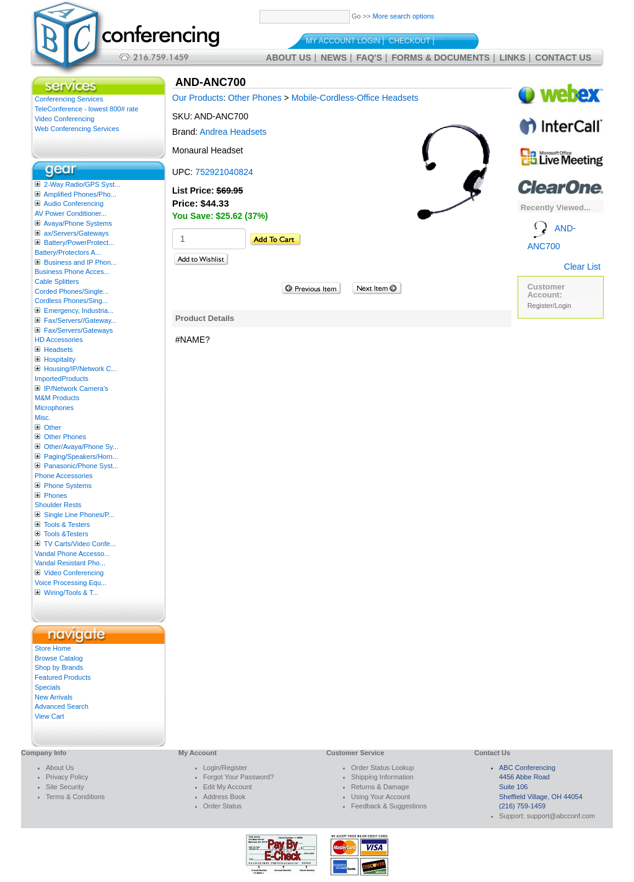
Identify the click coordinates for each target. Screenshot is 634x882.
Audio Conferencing (73, 203)
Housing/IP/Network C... (80, 368)
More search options (404, 16)
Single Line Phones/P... (79, 514)
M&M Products (57, 397)
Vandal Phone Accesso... (72, 553)
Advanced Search (62, 706)
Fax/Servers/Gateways (78, 330)
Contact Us (563, 57)
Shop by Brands (59, 667)
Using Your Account (380, 796)
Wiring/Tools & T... (71, 592)
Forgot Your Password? (238, 777)
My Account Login (343, 40)
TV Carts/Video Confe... (80, 543)
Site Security (65, 786)
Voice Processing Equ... (70, 582)
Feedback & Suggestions (389, 806)
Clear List (582, 267)
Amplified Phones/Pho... (79, 194)
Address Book (224, 796)
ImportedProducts (62, 378)
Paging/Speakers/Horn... (81, 456)
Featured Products (63, 677)
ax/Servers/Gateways (76, 233)
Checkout (409, 40)
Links (513, 57)
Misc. (43, 417)
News (334, 57)
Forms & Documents (441, 57)
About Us (288, 57)
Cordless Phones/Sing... (71, 300)
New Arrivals (53, 697)
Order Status (222, 806)
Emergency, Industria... (78, 310)
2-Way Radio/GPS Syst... (82, 184)
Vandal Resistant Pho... (70, 563)
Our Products (197, 98)
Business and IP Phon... (80, 262)
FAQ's (369, 57)
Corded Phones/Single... (71, 291)
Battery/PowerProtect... (79, 242)
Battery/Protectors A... (68, 252)
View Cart (49, 716)
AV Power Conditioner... (70, 213)
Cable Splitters (57, 281)
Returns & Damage (380, 786)
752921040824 (224, 172)
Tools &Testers (66, 533)
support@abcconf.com (561, 816)
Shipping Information (382, 777)
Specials (48, 687)
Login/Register (225, 767)
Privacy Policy (67, 777)
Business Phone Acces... (72, 271)
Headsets (58, 349)
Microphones (54, 407)
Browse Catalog (59, 658)
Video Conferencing (64, 118)
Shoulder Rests (58, 504)
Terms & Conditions (75, 796)
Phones (55, 495)
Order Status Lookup (382, 767)
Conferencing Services (69, 99)
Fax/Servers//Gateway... (80, 320)
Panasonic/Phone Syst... (81, 465)
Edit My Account (227, 786)
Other (52, 427)
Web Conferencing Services (77, 128)
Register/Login (549, 305)
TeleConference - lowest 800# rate (87, 109)
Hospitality (60, 359)
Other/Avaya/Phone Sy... (81, 446)
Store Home (53, 648)
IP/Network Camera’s (76, 388)
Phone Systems (68, 485)
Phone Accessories (64, 475)
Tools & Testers (67, 524)
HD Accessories (59, 339)
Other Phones (65, 436)
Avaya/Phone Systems (77, 223)
